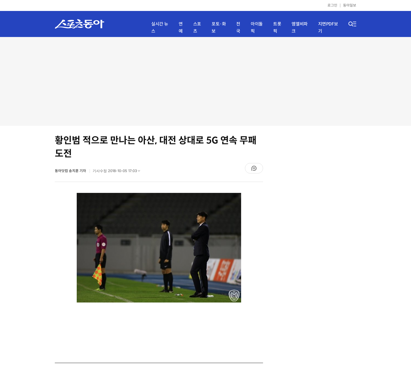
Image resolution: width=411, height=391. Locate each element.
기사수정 (118, 172)
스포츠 (197, 27)
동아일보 (349, 5)
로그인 (332, 5)
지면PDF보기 (328, 27)
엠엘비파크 (299, 27)
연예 (181, 27)
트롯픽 (277, 27)
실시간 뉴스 (159, 27)
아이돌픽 (257, 27)
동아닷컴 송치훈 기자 (71, 171)
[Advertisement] (205, 80)
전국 (238, 27)
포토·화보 (219, 27)
